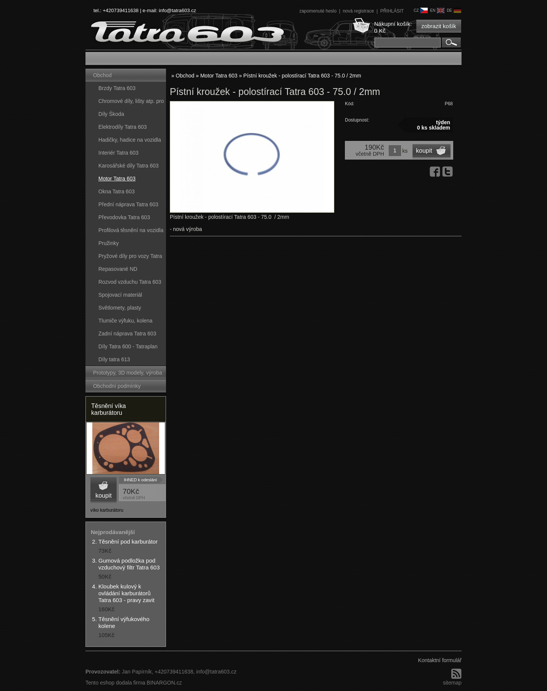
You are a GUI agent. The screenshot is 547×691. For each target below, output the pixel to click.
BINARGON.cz (164, 683)
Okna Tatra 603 (116, 191)
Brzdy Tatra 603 (117, 88)
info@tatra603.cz (177, 10)
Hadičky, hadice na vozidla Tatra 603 (129, 141)
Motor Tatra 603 (117, 179)
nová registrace (359, 11)
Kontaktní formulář (440, 660)
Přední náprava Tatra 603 (128, 204)
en (437, 10)
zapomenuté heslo (318, 11)
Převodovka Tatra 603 (124, 217)
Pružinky (108, 243)
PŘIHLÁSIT (392, 11)
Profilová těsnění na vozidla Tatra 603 (130, 232)
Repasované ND (118, 269)
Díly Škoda (111, 114)
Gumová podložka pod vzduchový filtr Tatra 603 (129, 564)
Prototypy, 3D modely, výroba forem (127, 374)
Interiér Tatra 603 (118, 153)
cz (421, 10)
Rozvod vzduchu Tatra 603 (129, 282)
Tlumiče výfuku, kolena (125, 321)
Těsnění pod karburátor (128, 541)
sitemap (452, 683)
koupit (103, 495)
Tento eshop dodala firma (115, 683)
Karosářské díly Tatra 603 (128, 166)
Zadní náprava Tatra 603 (127, 333)
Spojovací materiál (120, 295)
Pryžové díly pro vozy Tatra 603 (130, 257)
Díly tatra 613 (114, 359)
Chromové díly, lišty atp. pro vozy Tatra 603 (131, 103)
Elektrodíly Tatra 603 (122, 127)
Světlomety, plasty (119, 308)
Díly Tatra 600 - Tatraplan (128, 346)
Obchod (102, 75)
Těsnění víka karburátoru (108, 409)
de (454, 10)
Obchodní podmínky (117, 386)
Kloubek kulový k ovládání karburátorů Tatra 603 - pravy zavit (126, 593)
